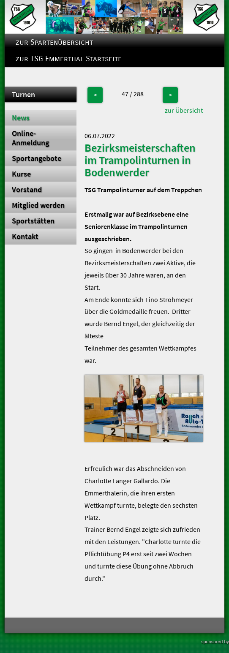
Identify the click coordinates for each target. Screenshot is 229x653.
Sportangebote (36, 158)
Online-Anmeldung (30, 138)
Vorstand (27, 189)
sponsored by (215, 641)
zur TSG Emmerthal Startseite (69, 58)
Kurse (21, 174)
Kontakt (25, 236)
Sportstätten (33, 221)
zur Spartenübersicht (54, 42)
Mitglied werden (38, 205)
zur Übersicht (184, 110)
